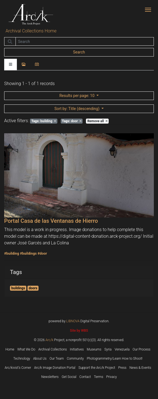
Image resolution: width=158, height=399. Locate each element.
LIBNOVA (73, 321)
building (43, 121)
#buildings (28, 253)
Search (79, 52)
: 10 (77, 95)
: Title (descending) (77, 108)
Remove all (97, 121)
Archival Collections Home (31, 31)
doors (33, 288)
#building (11, 253)
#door (42, 253)
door (71, 121)
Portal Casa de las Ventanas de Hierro (51, 221)
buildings (18, 288)
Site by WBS (79, 330)
